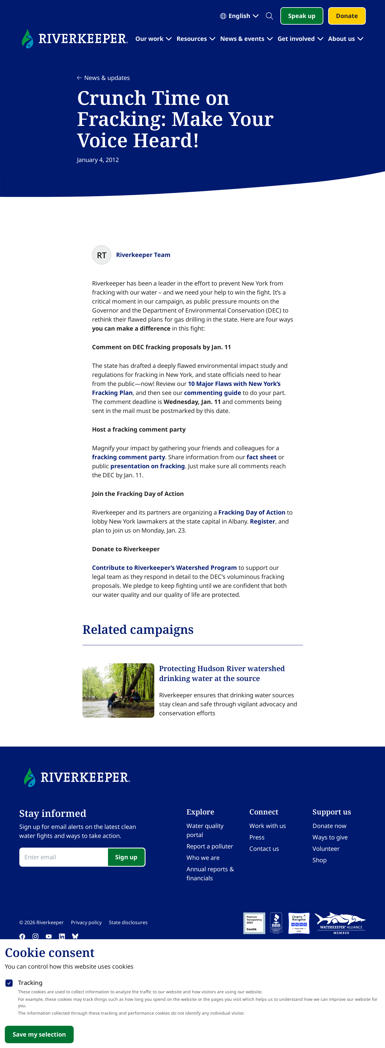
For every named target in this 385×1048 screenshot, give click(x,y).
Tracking (30, 983)
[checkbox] (9, 981)
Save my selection (39, 1034)
